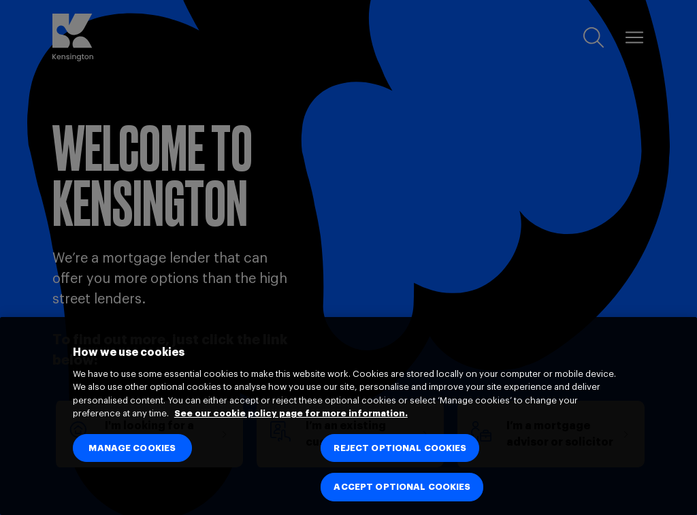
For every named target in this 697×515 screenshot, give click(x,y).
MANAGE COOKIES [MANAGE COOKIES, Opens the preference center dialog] (132, 448)
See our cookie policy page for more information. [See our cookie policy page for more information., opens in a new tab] (291, 413)
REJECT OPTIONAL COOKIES (400, 448)
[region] (348, 416)
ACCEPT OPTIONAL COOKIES (402, 486)
